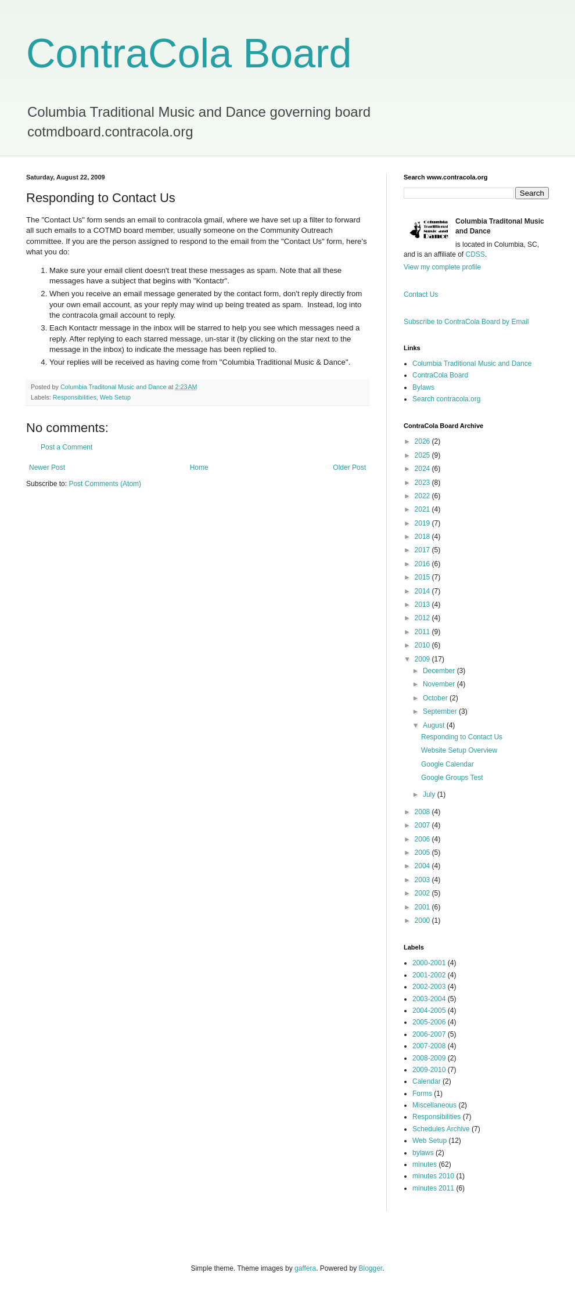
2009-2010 (428, 1070)
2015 (423, 577)
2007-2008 (428, 1046)
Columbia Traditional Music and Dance (471, 363)
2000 (423, 920)
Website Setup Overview (459, 750)
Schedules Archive (441, 1129)
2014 (423, 591)
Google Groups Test (452, 778)
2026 (423, 441)
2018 (423, 537)
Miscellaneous (434, 1105)
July (430, 794)
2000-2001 (428, 963)
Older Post (349, 467)
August (435, 725)
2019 (423, 523)
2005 (423, 852)
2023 (423, 483)
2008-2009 (428, 1058)
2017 (423, 550)
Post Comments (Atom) (105, 484)
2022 (423, 496)
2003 (423, 880)
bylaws (423, 1153)
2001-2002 (428, 975)
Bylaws (423, 387)
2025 (423, 455)
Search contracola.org (446, 399)
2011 (423, 632)
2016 (423, 564)
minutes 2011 (433, 1188)
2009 (423, 659)
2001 (423, 907)
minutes (424, 1164)
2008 (423, 812)
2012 (423, 618)
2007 (423, 825)
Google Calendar (447, 764)
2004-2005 (428, 1010)
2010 (423, 645)
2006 (423, 839)
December (440, 671)
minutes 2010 (433, 1176)
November (440, 684)
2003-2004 (428, 999)
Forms (422, 1093)
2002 (423, 893)
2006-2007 (428, 1034)
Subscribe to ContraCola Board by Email (466, 322)
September (441, 711)
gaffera (305, 1268)
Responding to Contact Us (461, 737)
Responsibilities (74, 397)
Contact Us (421, 294)
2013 (423, 604)
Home (199, 467)
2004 (423, 866)
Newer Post (47, 467)
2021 (423, 509)
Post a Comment (66, 447)
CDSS (475, 254)
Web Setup (115, 397)
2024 (423, 469)
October (436, 698)
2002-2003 (428, 987)
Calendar (426, 1081)
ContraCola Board (188, 53)
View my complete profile (442, 267)
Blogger (371, 1268)
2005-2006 (428, 1022)
